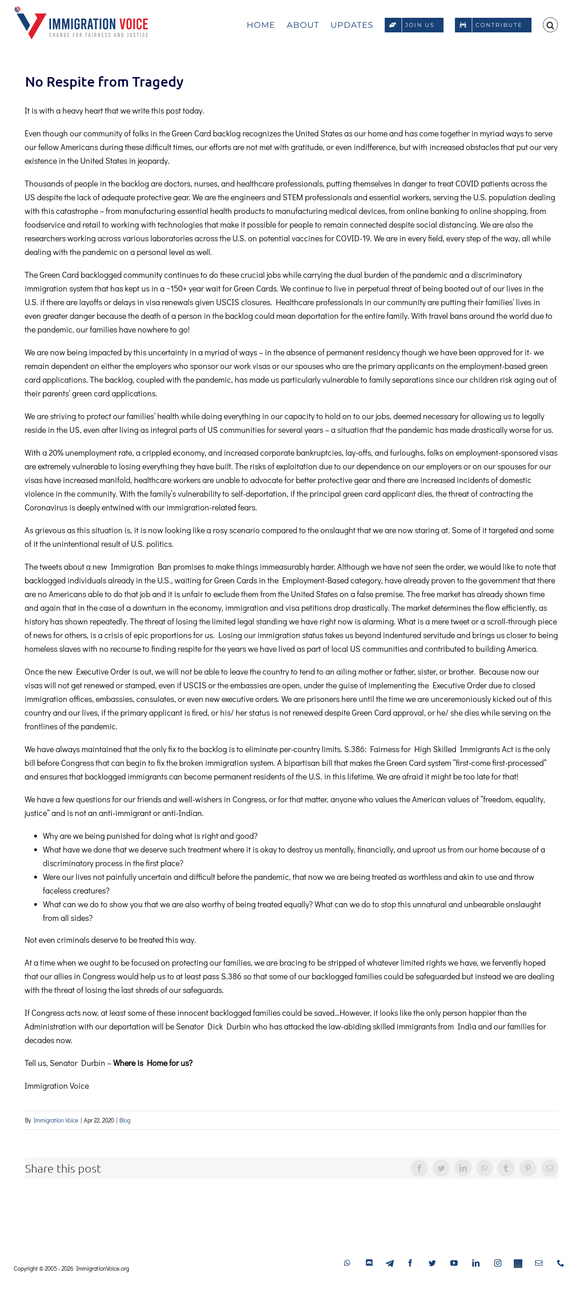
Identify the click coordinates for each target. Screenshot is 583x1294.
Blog (124, 1120)
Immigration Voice (56, 1120)
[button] (550, 23)
